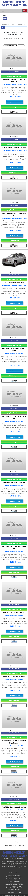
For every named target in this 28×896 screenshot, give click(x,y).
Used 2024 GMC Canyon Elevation (14, 807)
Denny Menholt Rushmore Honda (14, 883)
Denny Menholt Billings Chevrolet (14, 878)
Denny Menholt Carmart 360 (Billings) (14, 884)
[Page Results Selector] (21, 45)
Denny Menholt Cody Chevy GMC (14, 880)
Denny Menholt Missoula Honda (14, 886)
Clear (5, 18)
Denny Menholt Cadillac (14, 891)
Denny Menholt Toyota (13, 889)
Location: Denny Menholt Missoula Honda (14, 84)
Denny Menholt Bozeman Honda (14, 876)
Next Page (21, 42)
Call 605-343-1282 (13, 366)
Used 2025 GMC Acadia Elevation (14, 613)
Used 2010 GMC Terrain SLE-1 (14, 283)
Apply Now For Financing (14, 76)
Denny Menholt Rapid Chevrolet (14, 887)
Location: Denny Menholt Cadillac (14, 353)
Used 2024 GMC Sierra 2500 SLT (14, 482)
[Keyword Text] (14, 24)
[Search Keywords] (3, 27)
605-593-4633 (14, 7)
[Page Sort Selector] (10, 45)
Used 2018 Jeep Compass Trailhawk (14, 147)
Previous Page (8, 42)
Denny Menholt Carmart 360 (14, 892)
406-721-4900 (15, 72)
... (17, 42)
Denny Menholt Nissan (14, 875)
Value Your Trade (15, 102)
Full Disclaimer (18, 868)
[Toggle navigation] (3, 10)
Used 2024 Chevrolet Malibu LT (14, 677)
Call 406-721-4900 (13, 97)
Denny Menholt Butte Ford (13, 881)
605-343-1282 (15, 341)
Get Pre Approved (14, 107)
